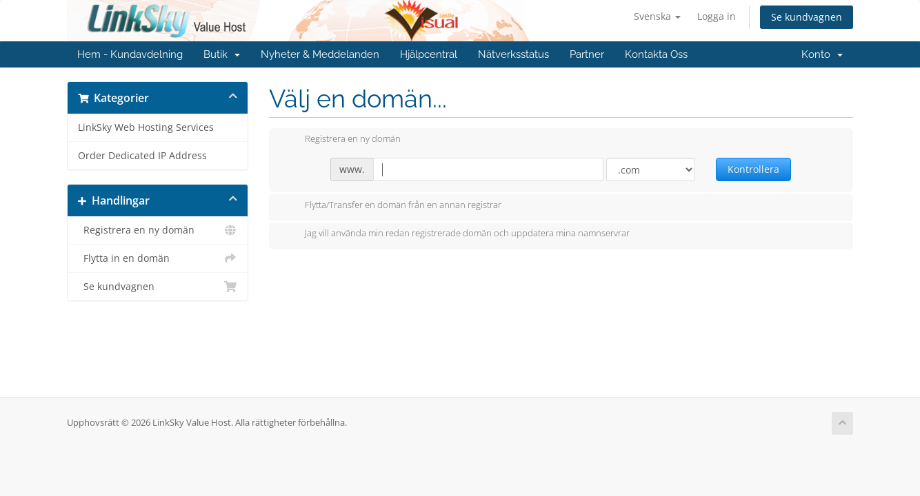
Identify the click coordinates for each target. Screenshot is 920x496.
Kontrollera (753, 169)
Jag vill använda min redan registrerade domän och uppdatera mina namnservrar (456, 234)
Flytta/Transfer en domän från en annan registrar (392, 206)
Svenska (657, 16)
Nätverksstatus (513, 54)
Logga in (716, 16)
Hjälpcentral (428, 54)
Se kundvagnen (806, 16)
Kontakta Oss (656, 54)
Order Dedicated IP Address (142, 155)
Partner (587, 54)
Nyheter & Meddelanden (320, 54)
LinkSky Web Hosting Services (146, 127)
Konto (822, 54)
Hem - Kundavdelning (130, 54)
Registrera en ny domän (157, 230)
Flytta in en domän (157, 258)
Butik (221, 54)
